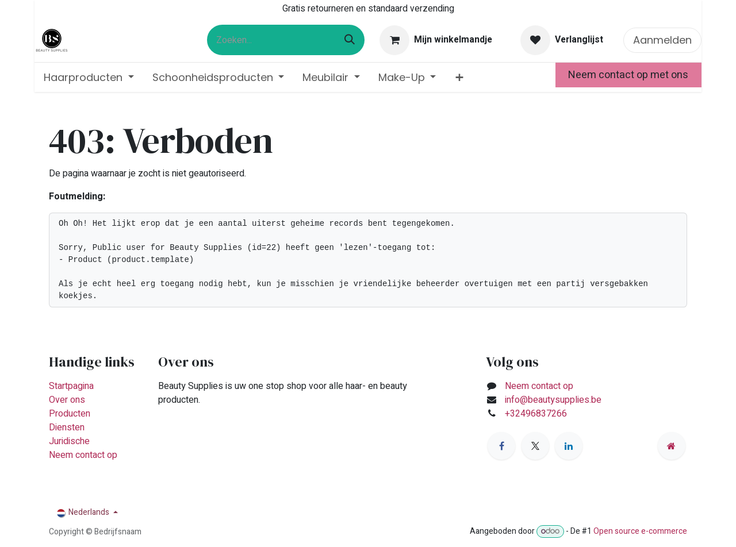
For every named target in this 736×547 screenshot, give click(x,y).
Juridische (69, 441)
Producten (69, 414)
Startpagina (71, 386)
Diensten (67, 427)
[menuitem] (88, 77)
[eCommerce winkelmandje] (436, 40)
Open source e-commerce (640, 531)
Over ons (67, 400)
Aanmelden (662, 40)
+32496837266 (537, 414)
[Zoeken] (350, 40)
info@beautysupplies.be (553, 400)
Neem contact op (83, 455)
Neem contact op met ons (628, 75)
